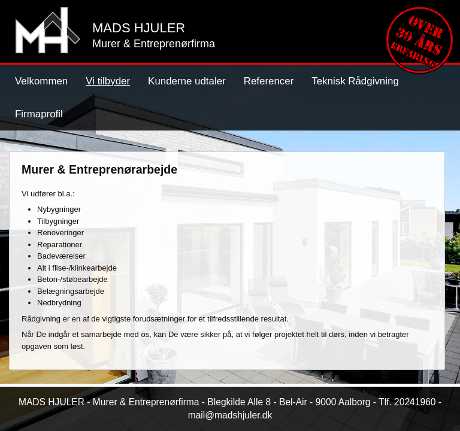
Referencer (269, 81)
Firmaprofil (39, 114)
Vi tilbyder (108, 81)
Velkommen (41, 81)
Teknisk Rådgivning (355, 81)
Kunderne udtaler (187, 81)
